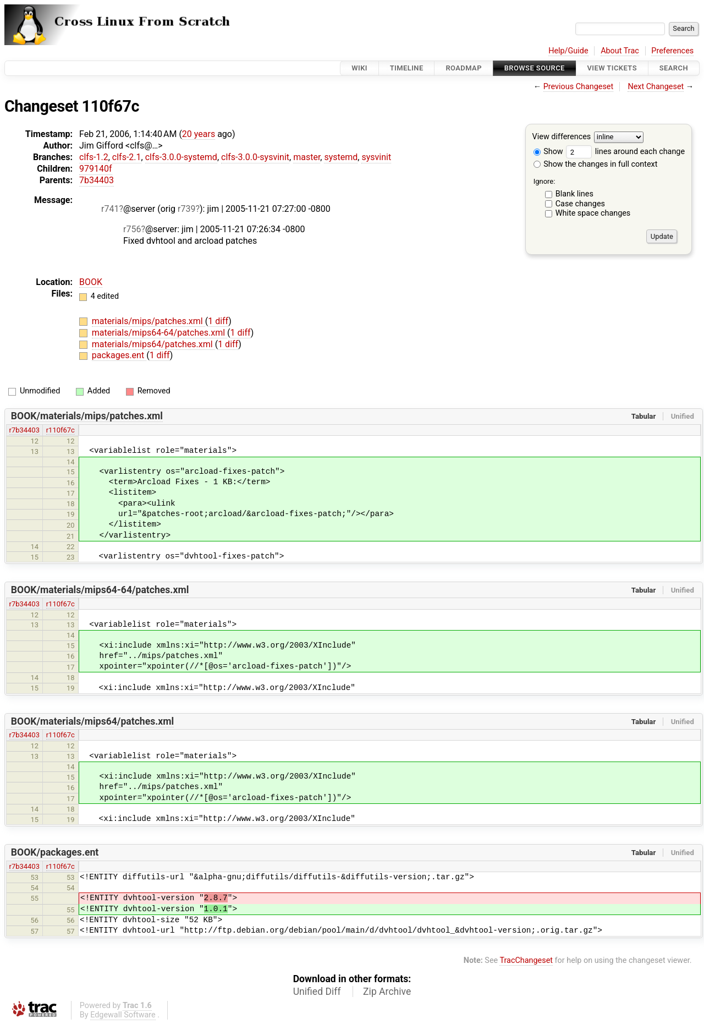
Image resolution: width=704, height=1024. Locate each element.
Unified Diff (317, 991)
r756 (132, 229)
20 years (198, 134)
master (306, 157)
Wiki (359, 68)
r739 (186, 209)
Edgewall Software (123, 1015)
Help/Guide (568, 51)
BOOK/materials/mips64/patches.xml (92, 721)
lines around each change (625, 151)
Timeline (407, 68)
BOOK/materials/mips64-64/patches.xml (100, 589)
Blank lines (574, 194)
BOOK (90, 282)
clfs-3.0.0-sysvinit (255, 157)
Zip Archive (387, 991)
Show (548, 151)
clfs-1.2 (93, 157)
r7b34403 (24, 430)
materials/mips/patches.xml (148, 321)
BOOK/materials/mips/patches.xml (87, 415)
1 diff (218, 321)
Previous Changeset (578, 86)
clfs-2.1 (126, 157)
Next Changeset (656, 86)
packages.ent (119, 355)
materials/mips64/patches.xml (153, 344)
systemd (341, 157)
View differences (561, 137)
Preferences (672, 51)
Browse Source (534, 68)
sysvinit (376, 157)
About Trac (620, 51)
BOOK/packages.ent (55, 852)
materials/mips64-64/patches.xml (159, 332)
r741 (110, 209)
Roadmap (464, 68)
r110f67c (60, 430)
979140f (95, 168)
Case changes (580, 204)
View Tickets (612, 68)
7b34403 (96, 180)
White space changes (593, 213)
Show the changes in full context (596, 164)
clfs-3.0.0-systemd (181, 157)
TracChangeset (526, 960)
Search (673, 68)
